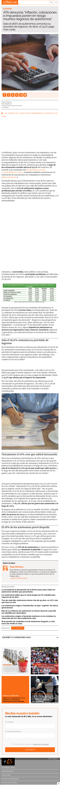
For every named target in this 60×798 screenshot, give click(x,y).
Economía (7, 9)
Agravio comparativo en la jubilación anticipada (14, 699)
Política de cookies (9, 782)
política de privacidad (41, 744)
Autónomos (17, 628)
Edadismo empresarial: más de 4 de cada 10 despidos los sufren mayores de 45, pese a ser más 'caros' (15, 669)
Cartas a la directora (11, 695)
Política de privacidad (10, 779)
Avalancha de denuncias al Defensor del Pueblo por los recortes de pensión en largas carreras (44, 669)
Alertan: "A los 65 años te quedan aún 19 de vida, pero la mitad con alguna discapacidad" (44, 698)
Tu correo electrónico (13, 732)
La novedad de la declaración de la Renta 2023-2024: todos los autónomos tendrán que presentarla (28, 591)
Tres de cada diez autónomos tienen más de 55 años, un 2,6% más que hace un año (30, 601)
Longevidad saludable (41, 694)
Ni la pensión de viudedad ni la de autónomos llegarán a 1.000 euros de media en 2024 (28, 622)
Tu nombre (9, 722)
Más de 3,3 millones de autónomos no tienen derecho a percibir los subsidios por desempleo (29, 612)
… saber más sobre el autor (18, 578)
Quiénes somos (7, 771)
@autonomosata (9, 177)
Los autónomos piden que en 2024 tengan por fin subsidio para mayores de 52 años (28, 596)
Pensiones (36, 665)
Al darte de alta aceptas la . (30, 744)
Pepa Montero (7, 102)
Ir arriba (53, 759)
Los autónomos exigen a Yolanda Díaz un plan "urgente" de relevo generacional (30, 607)
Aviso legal (6, 775)
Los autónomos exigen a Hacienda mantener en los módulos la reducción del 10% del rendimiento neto (29, 617)
